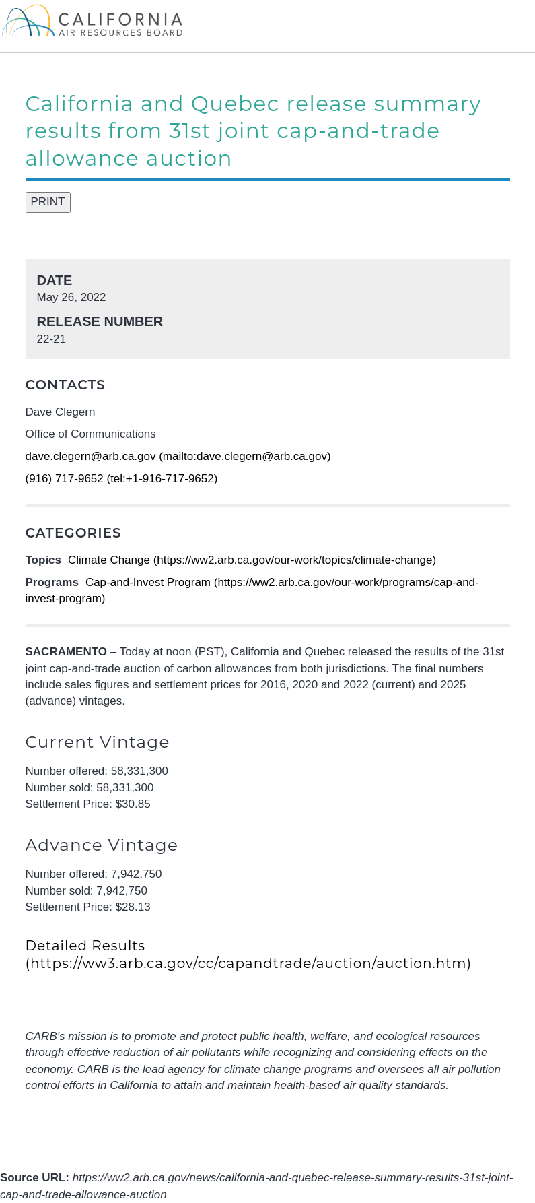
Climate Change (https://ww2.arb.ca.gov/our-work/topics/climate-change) (252, 560)
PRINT (48, 201)
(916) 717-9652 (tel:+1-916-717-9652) (122, 478)
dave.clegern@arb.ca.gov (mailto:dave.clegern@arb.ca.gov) (178, 456)
